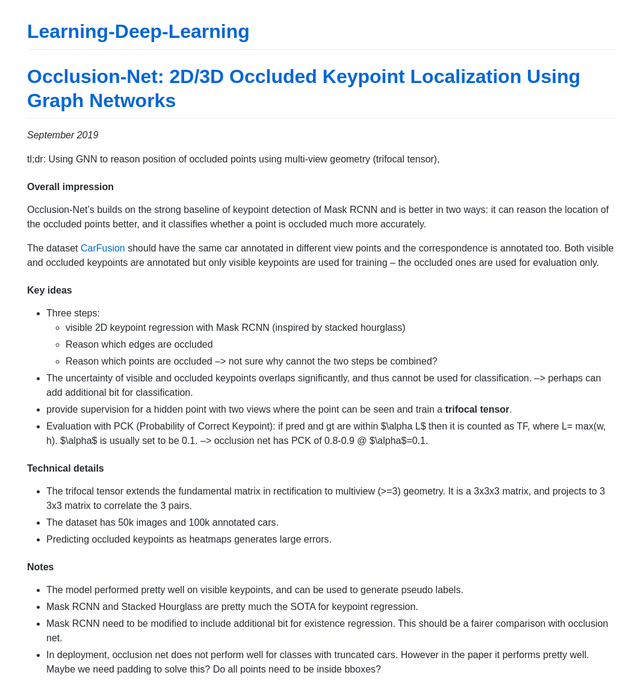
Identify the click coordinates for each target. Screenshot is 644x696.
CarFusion (103, 248)
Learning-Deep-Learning (138, 31)
